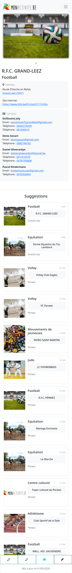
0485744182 (24, 143)
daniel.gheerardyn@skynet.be (28, 153)
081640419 (23, 129)
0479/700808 (24, 160)
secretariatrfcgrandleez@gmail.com (31, 122)
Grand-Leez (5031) (13, 93)
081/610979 (23, 157)
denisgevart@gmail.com (25, 139)
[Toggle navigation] (65, 7)
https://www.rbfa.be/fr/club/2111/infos (25, 104)
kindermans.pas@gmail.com (27, 170)
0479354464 (24, 174)
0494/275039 (24, 126)
